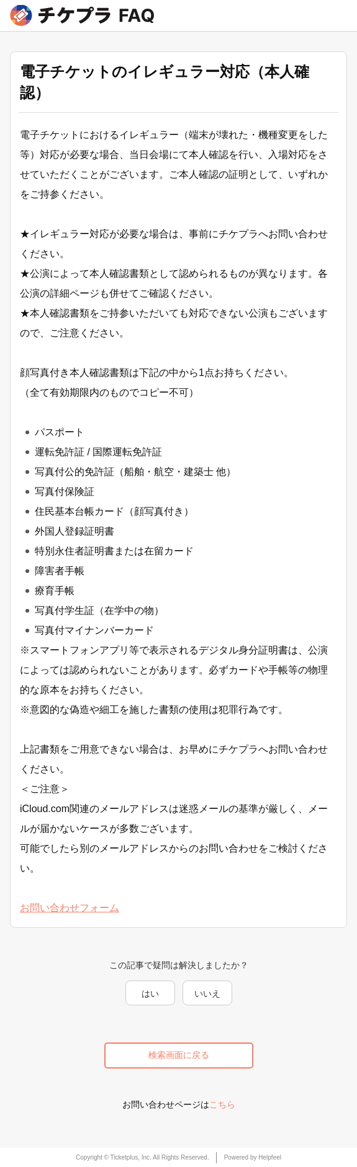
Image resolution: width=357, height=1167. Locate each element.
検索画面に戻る (178, 1055)
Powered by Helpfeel (252, 1157)
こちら (222, 1104)
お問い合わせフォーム (69, 908)
